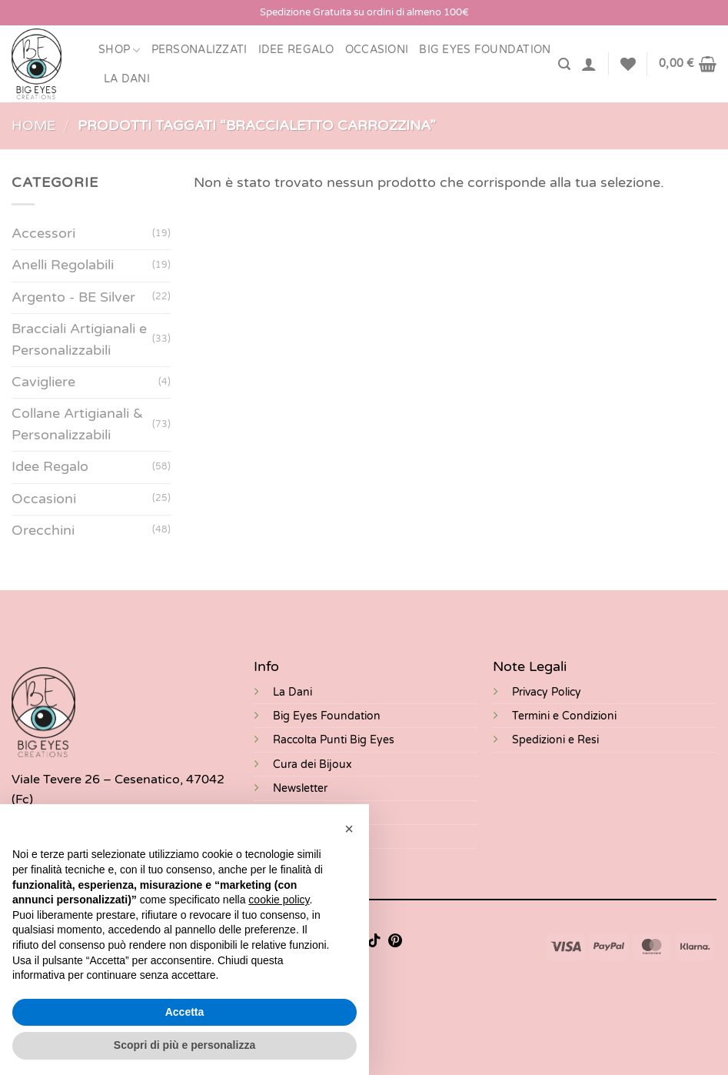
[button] (349, 828)
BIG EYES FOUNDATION (484, 49)
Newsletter (300, 788)
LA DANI (127, 78)
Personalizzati (199, 49)
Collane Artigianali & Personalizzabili (77, 424)
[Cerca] (564, 64)
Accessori (43, 234)
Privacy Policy (546, 692)
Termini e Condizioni (564, 716)
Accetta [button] (184, 1012)
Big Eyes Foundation (327, 716)
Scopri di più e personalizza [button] (184, 1045)
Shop (119, 50)
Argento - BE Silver (73, 297)
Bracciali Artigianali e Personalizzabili (79, 340)
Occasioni (377, 49)
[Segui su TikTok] (374, 942)
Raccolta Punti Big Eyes (333, 739)
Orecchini (43, 530)
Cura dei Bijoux (312, 764)
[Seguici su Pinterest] (395, 942)
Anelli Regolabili (63, 266)
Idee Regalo (296, 49)
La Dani (292, 692)
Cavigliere (43, 382)
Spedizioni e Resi (555, 739)
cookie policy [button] (278, 899)
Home (33, 126)
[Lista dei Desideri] (628, 64)
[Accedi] (589, 64)
